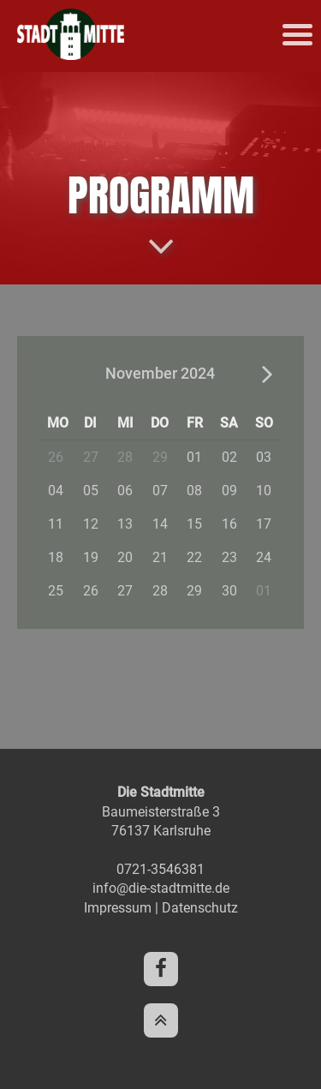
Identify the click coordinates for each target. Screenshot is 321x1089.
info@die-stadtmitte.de (160, 888)
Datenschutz (200, 908)
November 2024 (160, 373)
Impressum (118, 908)
